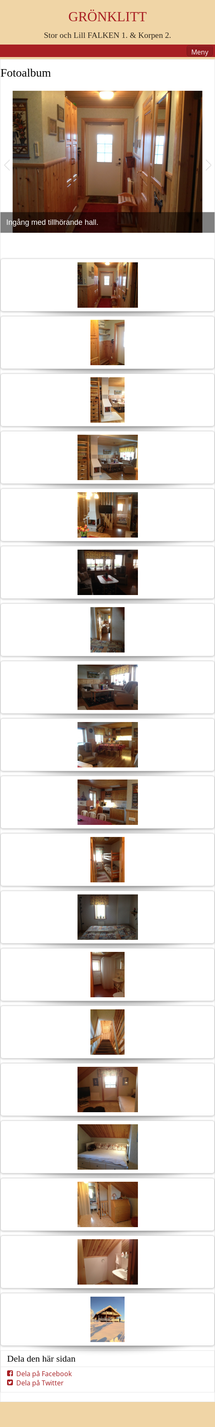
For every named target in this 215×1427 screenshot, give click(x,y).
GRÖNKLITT (107, 16)
